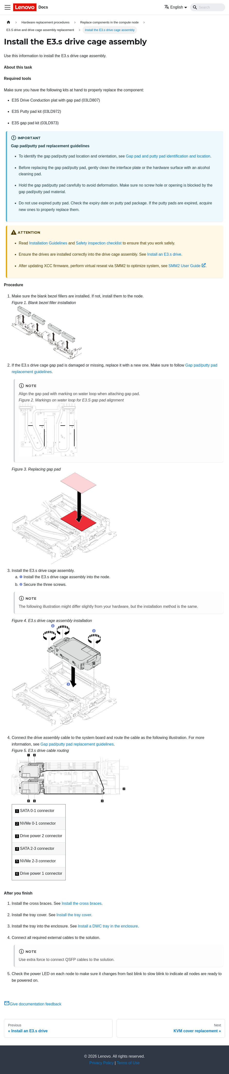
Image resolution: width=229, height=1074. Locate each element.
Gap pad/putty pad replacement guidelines (77, 744)
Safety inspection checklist (99, 243)
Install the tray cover (73, 915)
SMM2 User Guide (186, 266)
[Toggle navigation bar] (7, 7)
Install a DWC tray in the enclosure (108, 926)
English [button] (173, 7)
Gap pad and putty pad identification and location (168, 156)
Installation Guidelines (48, 243)
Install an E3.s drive (164, 254)
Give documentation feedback (32, 1004)
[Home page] (8, 22)
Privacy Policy (101, 1063)
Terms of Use (128, 1063)
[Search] (207, 7)
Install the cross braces (81, 903)
